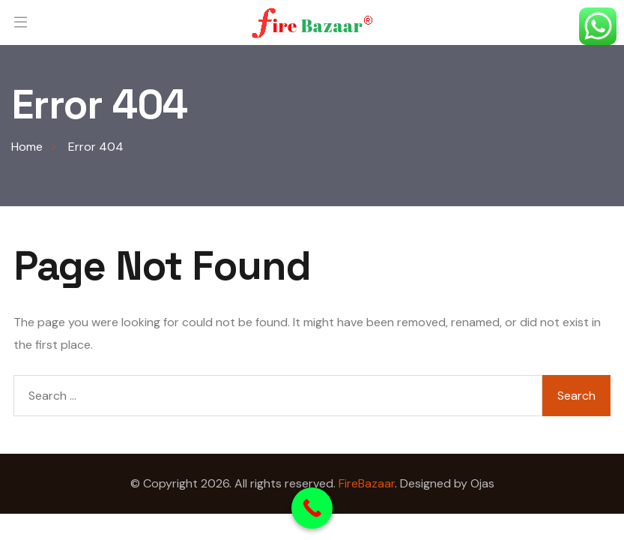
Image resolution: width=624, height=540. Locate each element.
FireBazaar (367, 483)
